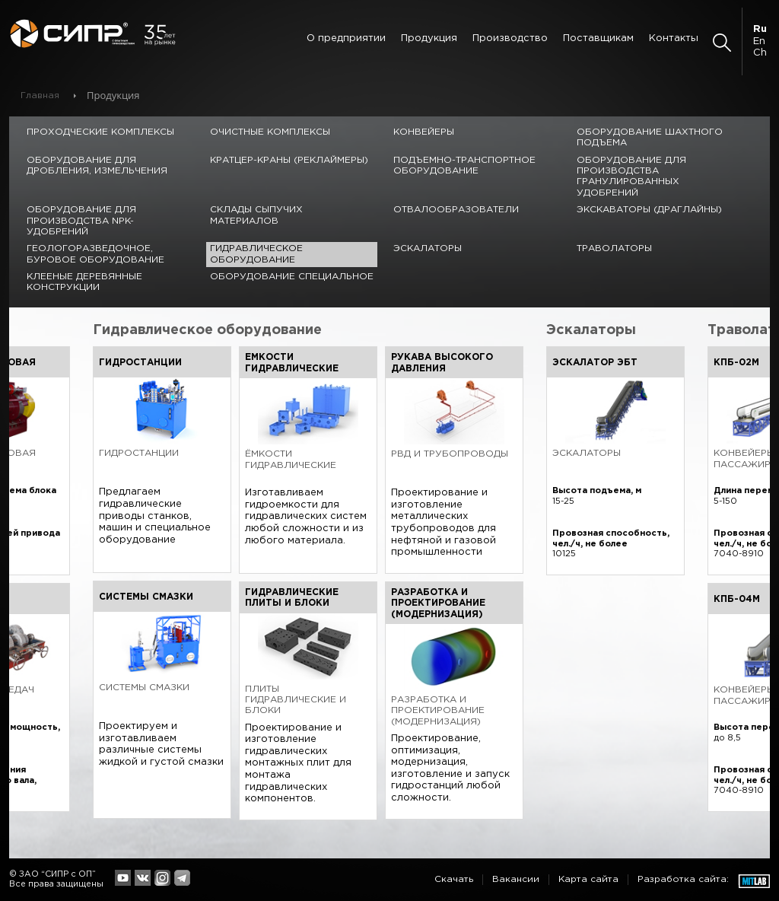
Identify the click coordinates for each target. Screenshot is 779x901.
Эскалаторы (427, 248)
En (759, 41)
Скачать (453, 879)
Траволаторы (614, 248)
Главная (40, 95)
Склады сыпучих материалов (256, 214)
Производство (510, 38)
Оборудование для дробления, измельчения (97, 165)
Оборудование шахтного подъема (650, 137)
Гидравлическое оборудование (256, 253)
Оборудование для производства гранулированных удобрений (631, 176)
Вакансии (515, 879)
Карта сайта (588, 879)
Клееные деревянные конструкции (84, 281)
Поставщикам (598, 38)
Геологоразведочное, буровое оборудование (95, 253)
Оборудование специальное (292, 276)
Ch (760, 53)
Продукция (429, 38)
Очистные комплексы (270, 132)
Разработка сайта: (683, 879)
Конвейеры (423, 132)
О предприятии (346, 38)
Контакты (673, 38)
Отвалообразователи (456, 209)
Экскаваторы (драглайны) (649, 209)
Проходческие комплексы (100, 132)
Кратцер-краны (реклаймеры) (289, 160)
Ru (760, 29)
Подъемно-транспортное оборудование (464, 165)
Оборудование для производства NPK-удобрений (81, 220)
